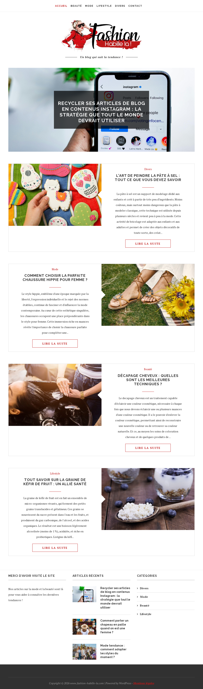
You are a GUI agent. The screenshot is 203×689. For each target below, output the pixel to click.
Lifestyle (55, 473)
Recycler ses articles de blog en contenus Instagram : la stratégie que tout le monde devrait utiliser (101, 112)
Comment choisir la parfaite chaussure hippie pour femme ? (55, 277)
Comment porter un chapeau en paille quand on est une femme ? (114, 626)
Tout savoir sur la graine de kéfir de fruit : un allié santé (55, 482)
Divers (101, 97)
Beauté (148, 369)
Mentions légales (143, 683)
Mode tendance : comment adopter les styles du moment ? (113, 651)
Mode (55, 269)
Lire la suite (148, 243)
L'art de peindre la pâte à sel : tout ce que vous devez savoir (148, 177)
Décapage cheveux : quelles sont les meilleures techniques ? (148, 380)
